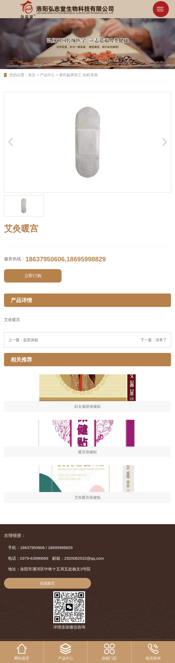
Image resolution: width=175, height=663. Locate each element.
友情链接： (14, 536)
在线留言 (47, 584)
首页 (32, 75)
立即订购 (32, 276)
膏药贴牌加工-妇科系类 (78, 75)
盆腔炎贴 (30, 340)
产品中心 (47, 75)
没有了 (161, 340)
